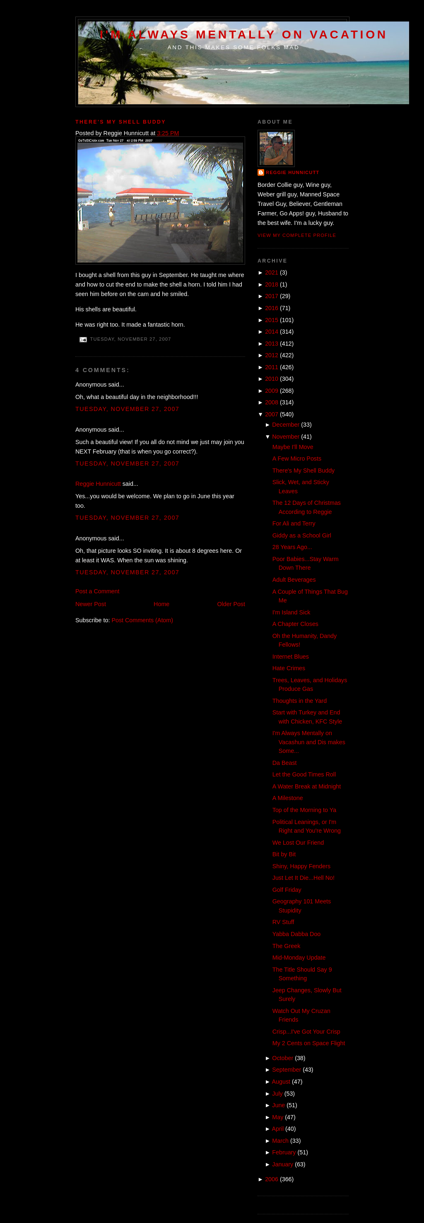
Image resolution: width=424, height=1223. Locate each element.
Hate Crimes (288, 668)
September (286, 1069)
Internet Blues (290, 656)
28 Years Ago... (292, 547)
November (285, 436)
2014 (271, 331)
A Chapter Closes (295, 624)
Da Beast (284, 763)
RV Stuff (283, 922)
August (281, 1081)
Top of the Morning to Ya (304, 810)
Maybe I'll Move (292, 447)
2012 (271, 355)
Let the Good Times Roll (304, 774)
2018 (271, 284)
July (277, 1093)
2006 (271, 1179)
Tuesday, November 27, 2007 (127, 409)
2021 (271, 272)
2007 (271, 414)
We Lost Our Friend (298, 842)
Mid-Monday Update (299, 957)
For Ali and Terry (294, 523)
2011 (271, 367)
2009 (271, 390)
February (284, 1152)
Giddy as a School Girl (301, 535)
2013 (271, 343)
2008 (271, 402)
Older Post (231, 604)
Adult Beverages (294, 579)
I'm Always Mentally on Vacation (244, 34)
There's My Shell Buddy (120, 122)
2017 (271, 296)
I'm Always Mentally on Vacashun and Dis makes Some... (308, 742)
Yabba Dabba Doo (296, 934)
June (278, 1105)
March (280, 1140)
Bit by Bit (284, 854)
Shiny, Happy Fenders (301, 866)
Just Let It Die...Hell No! (303, 877)
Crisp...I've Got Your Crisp (306, 1031)
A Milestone (287, 798)
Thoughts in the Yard (299, 700)
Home (161, 604)
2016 (271, 308)
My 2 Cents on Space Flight (308, 1043)
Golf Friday (286, 889)
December (285, 424)
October (282, 1058)
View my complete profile (297, 235)
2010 (271, 378)
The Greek (286, 946)
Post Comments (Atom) (142, 620)
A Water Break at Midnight (306, 786)
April (278, 1128)
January (282, 1164)
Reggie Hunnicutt (98, 483)
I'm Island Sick (291, 612)
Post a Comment (97, 591)
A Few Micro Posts (296, 458)
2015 (271, 320)
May (277, 1117)
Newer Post (90, 604)
